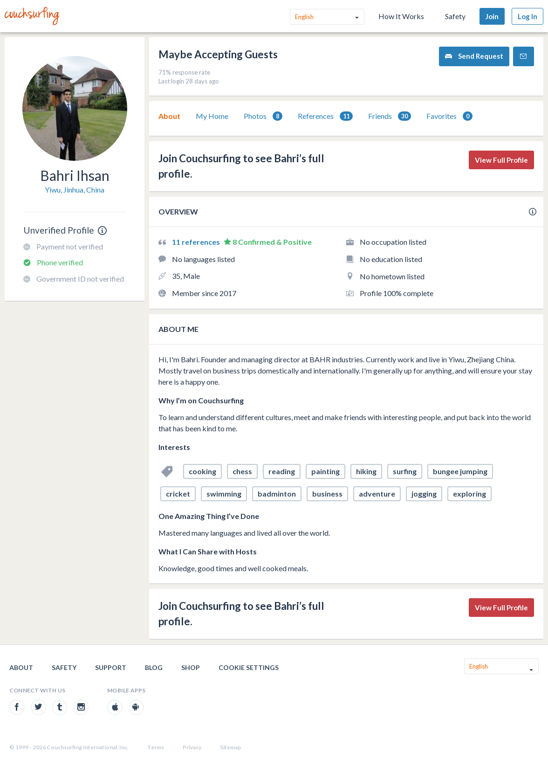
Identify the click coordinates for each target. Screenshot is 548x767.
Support (110, 667)
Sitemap (230, 747)
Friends (389, 116)
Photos (263, 116)
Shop (190, 667)
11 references (196, 241)
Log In (527, 16)
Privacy (192, 747)
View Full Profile (501, 160)
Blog (154, 667)
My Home (212, 115)
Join (492, 16)
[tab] (169, 116)
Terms (155, 747)
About (169, 115)
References (325, 116)
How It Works (401, 16)
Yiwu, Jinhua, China (74, 189)
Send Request (474, 56)
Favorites (449, 116)
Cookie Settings (249, 667)
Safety (455, 16)
